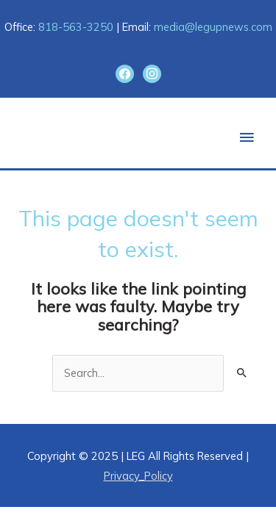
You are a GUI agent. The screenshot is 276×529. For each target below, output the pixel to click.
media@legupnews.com (213, 27)
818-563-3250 (75, 27)
